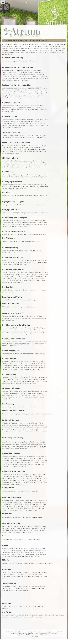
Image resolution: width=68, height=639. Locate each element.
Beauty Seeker (46, 634)
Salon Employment (33, 634)
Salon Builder (21, 634)
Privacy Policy (34, 636)
